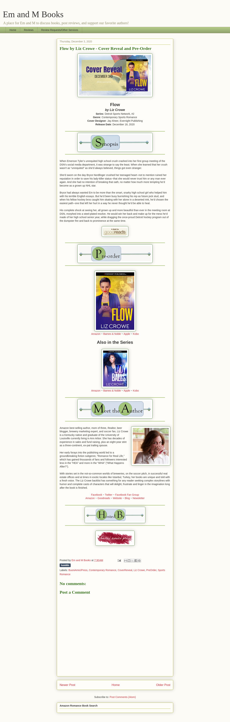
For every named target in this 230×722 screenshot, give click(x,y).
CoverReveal (125, 570)
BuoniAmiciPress (78, 570)
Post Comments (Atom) (123, 697)
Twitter (108, 494)
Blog (127, 498)
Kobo (136, 333)
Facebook (96, 494)
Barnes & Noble (112, 333)
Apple (127, 333)
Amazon (95, 333)
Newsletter (138, 498)
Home (13, 30)
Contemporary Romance (102, 570)
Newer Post (67, 685)
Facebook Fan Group (127, 494)
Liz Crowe (139, 570)
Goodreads (104, 498)
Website (117, 498)
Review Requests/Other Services (59, 30)
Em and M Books (33, 14)
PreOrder (151, 570)
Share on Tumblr (65, 565)
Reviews (28, 30)
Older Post (163, 685)
